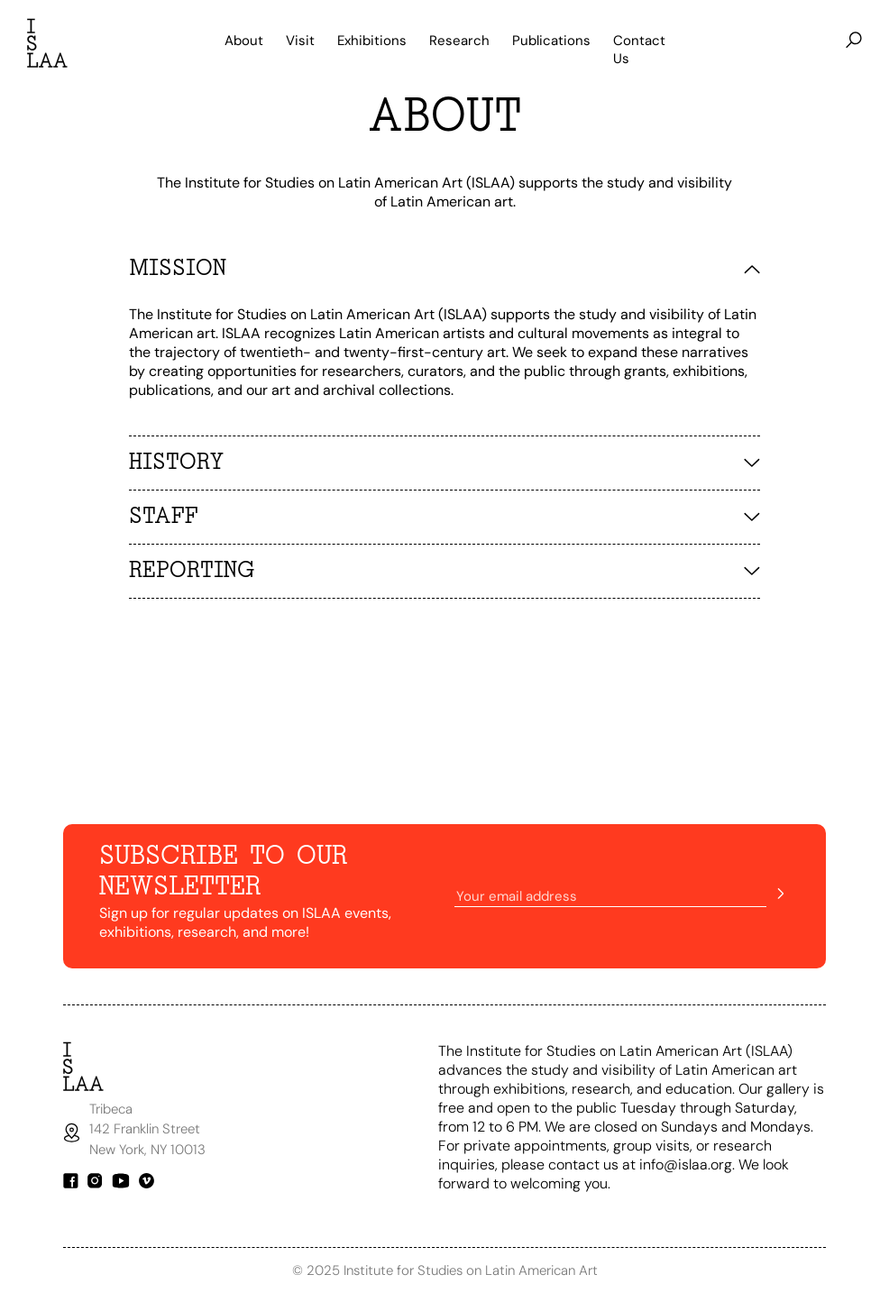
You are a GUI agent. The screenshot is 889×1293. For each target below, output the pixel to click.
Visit (300, 41)
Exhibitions (372, 41)
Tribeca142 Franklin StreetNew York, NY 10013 (149, 1129)
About (244, 41)
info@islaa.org (685, 1164)
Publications (551, 41)
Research (459, 41)
